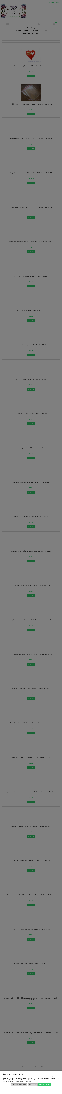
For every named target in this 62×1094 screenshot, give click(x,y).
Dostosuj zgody (32, 1084)
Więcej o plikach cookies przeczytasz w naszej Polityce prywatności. (18, 1081)
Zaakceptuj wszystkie (44, 1084)
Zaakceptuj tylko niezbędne (19, 1084)
